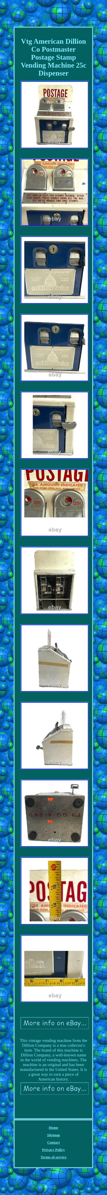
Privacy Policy (53, 1150)
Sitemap (53, 1135)
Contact (53, 1142)
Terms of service (53, 1157)
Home (53, 1127)
